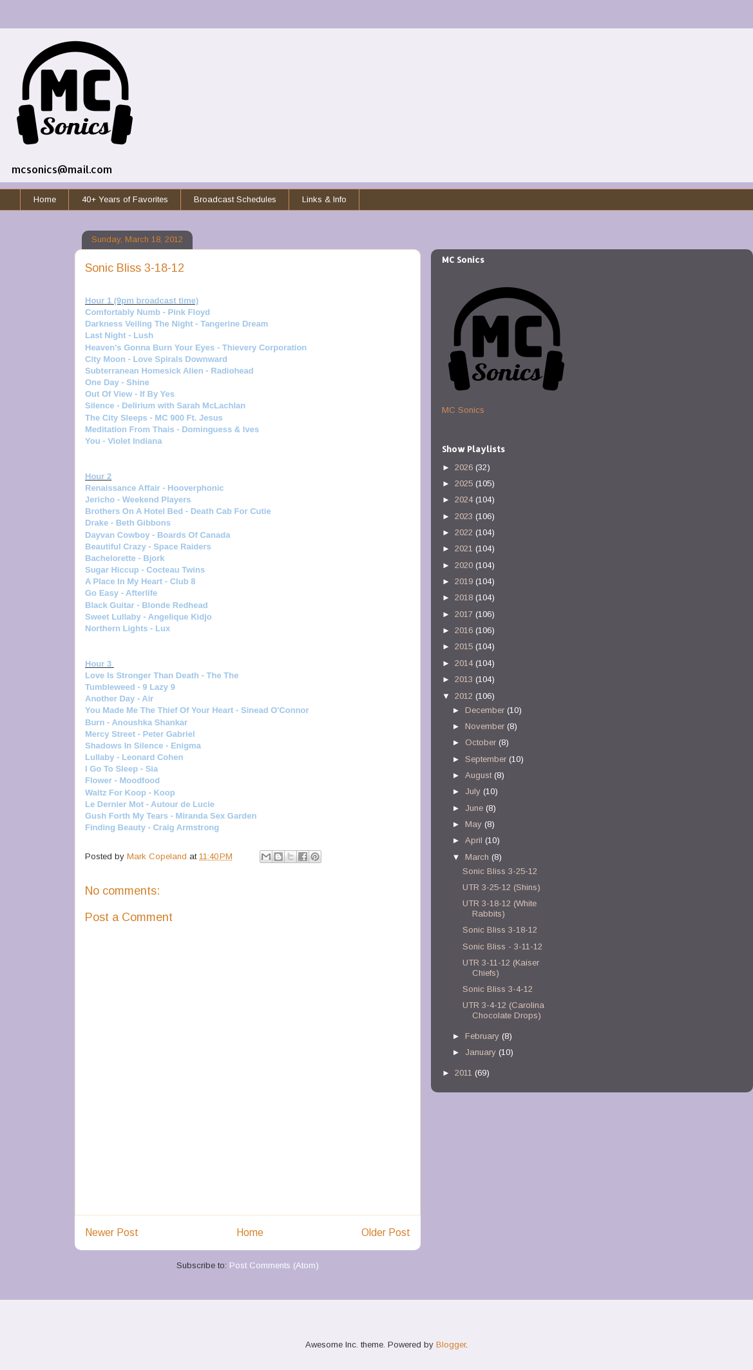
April (475, 840)
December (486, 710)
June (475, 808)
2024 (465, 499)
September (487, 759)
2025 (465, 483)
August (479, 775)
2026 (465, 467)
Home (44, 199)
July (474, 791)
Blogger (451, 1344)
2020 (465, 565)
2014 (465, 663)
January (482, 1052)
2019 (465, 581)
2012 (465, 696)
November (486, 726)
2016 (465, 630)
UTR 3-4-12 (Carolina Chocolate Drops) (503, 1010)
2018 (465, 597)
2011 (465, 1073)
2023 (465, 516)
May (474, 824)
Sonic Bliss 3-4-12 (497, 989)
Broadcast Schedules (235, 199)
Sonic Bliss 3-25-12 (499, 871)
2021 (465, 548)
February (483, 1036)
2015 (465, 646)
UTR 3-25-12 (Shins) (501, 887)
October (482, 742)
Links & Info (324, 199)
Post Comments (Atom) (274, 1265)
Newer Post (111, 1232)
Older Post (385, 1232)
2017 (465, 614)
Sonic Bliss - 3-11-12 (502, 946)
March (478, 857)
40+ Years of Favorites (125, 199)
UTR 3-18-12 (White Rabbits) (499, 908)
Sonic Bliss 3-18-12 (499, 930)
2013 (465, 679)
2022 (465, 532)
